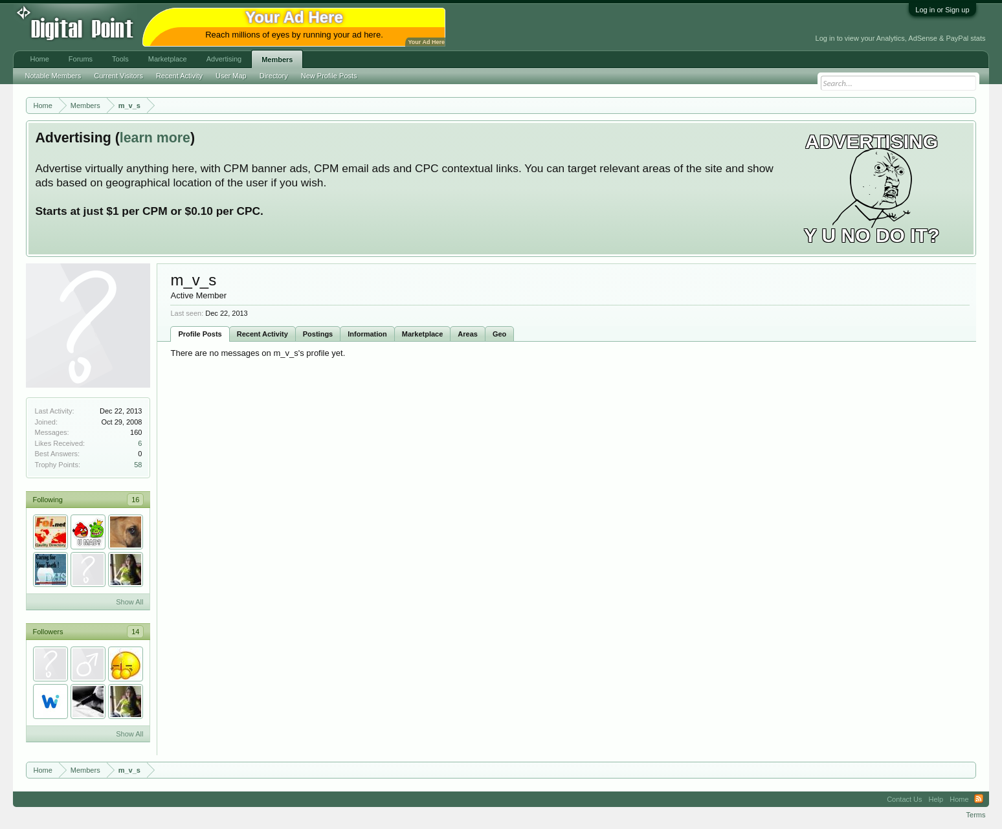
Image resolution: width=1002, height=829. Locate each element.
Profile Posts (199, 334)
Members (277, 59)
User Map (231, 76)
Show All (129, 602)
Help (936, 799)
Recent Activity (262, 334)
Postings (318, 334)
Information (367, 334)
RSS (979, 799)
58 (138, 465)
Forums (81, 59)
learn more (155, 138)
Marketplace (422, 334)
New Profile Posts (329, 76)
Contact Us (904, 799)
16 (135, 499)
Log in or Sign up (942, 10)
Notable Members (53, 76)
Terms (976, 815)
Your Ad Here (426, 42)
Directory (274, 76)
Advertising (223, 59)
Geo (499, 334)
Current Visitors (118, 76)
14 (135, 632)
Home (39, 59)
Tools (120, 59)
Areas (468, 334)
